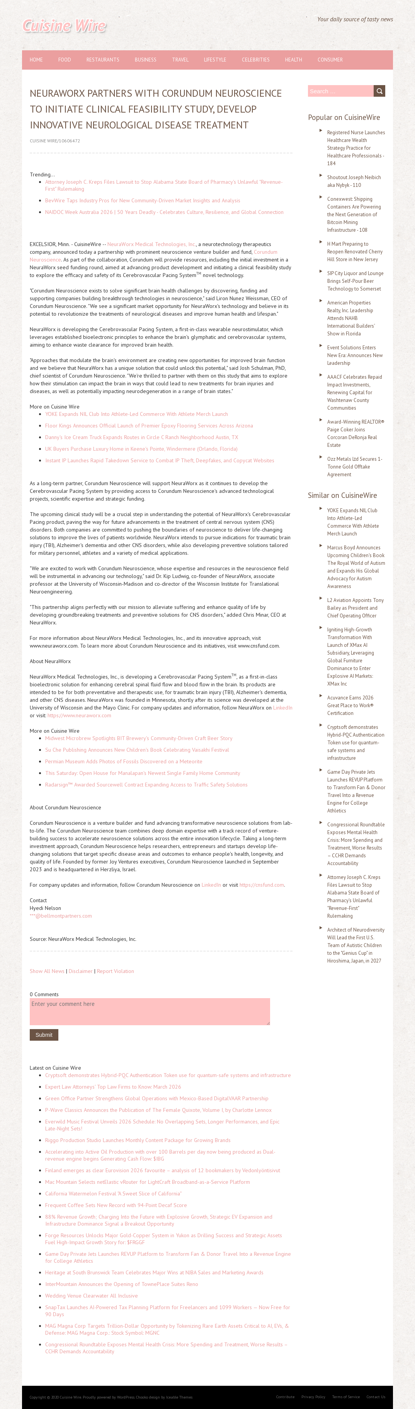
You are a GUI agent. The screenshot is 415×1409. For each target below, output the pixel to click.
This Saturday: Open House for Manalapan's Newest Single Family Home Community (142, 772)
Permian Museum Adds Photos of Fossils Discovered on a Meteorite (123, 761)
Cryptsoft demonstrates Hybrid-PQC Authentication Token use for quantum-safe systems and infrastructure (168, 1075)
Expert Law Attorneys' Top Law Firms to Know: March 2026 (113, 1086)
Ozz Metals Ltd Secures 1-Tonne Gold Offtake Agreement (355, 467)
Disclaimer (81, 971)
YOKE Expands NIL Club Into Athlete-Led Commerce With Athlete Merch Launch (136, 413)
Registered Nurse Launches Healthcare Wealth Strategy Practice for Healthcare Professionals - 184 (356, 148)
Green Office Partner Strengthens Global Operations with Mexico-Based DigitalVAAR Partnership (157, 1098)
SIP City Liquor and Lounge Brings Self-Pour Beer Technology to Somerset (355, 281)
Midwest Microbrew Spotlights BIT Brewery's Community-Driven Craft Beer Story (139, 738)
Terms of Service (346, 1396)
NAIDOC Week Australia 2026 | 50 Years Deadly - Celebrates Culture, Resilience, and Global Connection (164, 212)
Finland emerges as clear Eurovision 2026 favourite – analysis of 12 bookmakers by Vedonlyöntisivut (162, 1170)
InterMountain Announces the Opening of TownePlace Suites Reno (121, 1284)
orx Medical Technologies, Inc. (161, 244)
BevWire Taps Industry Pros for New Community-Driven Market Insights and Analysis (142, 200)
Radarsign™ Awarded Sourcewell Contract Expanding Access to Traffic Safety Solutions (146, 784)
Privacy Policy (313, 1396)
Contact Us (376, 1396)
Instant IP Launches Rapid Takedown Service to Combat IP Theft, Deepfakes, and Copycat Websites (159, 460)
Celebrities (256, 59)
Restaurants (103, 59)
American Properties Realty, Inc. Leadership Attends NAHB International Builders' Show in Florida (351, 318)
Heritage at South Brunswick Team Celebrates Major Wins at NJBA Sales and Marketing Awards (154, 1272)
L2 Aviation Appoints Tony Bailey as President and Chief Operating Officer (355, 608)
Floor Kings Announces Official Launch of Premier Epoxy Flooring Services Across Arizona (149, 425)
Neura (114, 244)
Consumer (330, 59)
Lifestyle (215, 59)
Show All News (47, 971)
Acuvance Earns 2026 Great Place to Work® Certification (350, 705)
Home (36, 59)
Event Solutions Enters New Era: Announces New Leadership (355, 355)
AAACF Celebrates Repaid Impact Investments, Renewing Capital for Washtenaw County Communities (354, 392)
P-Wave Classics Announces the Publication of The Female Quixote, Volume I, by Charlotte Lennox (158, 1109)
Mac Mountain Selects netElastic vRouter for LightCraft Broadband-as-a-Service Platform (147, 1181)
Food (64, 59)
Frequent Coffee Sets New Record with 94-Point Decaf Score (116, 1205)
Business (145, 59)
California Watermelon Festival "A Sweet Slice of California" (113, 1193)
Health (293, 59)
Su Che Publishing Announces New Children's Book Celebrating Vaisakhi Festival (137, 749)
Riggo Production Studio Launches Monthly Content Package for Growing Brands (138, 1140)
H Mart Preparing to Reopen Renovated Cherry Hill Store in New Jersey (355, 252)
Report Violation (115, 971)
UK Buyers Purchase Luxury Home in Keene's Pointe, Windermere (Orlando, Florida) (141, 448)
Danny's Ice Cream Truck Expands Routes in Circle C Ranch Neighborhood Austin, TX (141, 437)
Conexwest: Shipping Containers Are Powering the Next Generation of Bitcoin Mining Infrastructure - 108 (354, 214)
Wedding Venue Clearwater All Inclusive (91, 1295)
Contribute (285, 1396)
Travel (180, 59)
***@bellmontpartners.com (61, 915)
